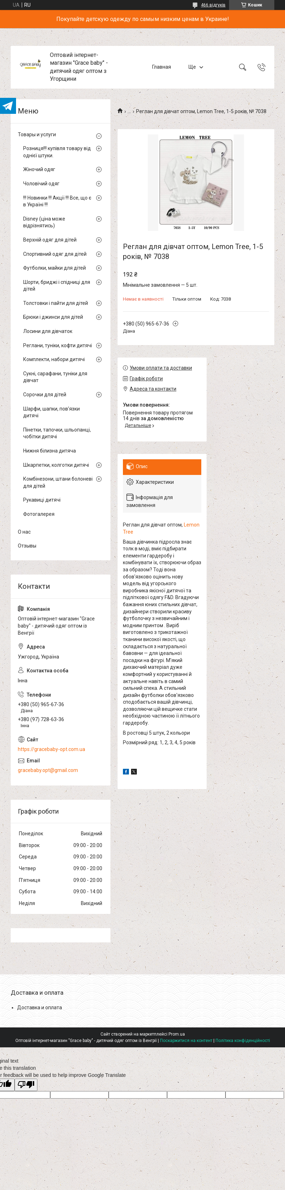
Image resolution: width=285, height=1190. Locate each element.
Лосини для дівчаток (47, 331)
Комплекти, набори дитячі (54, 359)
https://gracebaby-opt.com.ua (51, 749)
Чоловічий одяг (41, 183)
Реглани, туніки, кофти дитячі (57, 345)
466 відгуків (213, 4)
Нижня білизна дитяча (49, 451)
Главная (161, 67)
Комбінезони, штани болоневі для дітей (58, 482)
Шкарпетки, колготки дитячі (56, 465)
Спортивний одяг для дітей (55, 254)
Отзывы (27, 546)
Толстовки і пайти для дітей (55, 303)
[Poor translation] (26, 1085)
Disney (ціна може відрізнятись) (44, 222)
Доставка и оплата (39, 1007)
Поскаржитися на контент (186, 1040)
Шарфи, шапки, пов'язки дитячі (51, 412)
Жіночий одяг (39, 169)
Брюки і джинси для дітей (53, 317)
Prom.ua (177, 1034)
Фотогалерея (39, 514)
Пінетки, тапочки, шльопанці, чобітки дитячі (57, 433)
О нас (24, 532)
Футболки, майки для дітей (54, 268)
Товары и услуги (37, 134)
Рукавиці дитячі (42, 500)
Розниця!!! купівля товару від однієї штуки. (57, 152)
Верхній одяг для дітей (50, 240)
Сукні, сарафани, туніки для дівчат (55, 377)
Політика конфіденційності (243, 1040)
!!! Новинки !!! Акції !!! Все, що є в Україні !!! (57, 201)
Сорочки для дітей (44, 394)
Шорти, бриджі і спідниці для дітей (56, 285)
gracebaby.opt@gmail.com (48, 770)
